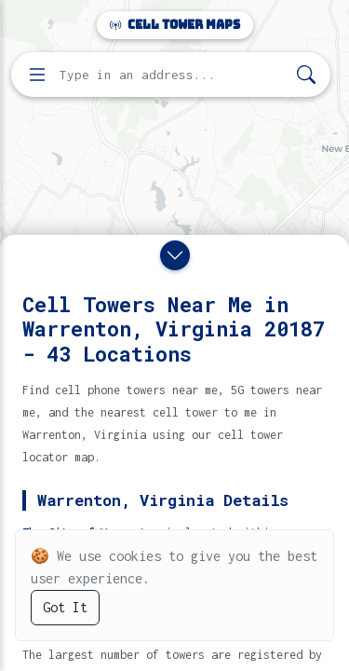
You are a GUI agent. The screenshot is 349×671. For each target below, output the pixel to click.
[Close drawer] (175, 255)
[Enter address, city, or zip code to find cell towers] (173, 75)
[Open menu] (37, 74)
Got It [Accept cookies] (65, 607)
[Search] (306, 75)
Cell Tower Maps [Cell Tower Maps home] (175, 25)
